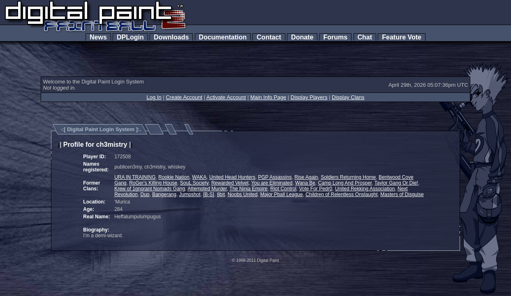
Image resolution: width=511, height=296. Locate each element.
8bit (221, 194)
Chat (365, 37)
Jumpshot (190, 194)
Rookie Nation (173, 177)
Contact (268, 37)
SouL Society (194, 183)
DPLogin (130, 37)
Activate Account (226, 97)
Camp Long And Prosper (345, 183)
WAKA (199, 177)
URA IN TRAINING (134, 177)
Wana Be (305, 183)
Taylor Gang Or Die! (396, 183)
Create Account (184, 97)
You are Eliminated (271, 183)
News (98, 37)
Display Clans (348, 97)
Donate (302, 37)
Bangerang (164, 194)
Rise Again (306, 177)
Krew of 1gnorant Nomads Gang (149, 189)
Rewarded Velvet (230, 183)
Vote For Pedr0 (316, 189)
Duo (145, 194)
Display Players (309, 97)
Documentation (222, 37)
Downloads (171, 37)
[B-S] (208, 194)
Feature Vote (401, 37)
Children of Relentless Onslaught (341, 194)
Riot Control (283, 189)
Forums (335, 37)
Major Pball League (281, 194)
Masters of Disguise (401, 194)
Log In (153, 97)
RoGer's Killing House (153, 183)
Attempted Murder (207, 189)
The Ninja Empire (248, 189)
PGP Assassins (275, 177)
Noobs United (243, 194)
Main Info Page (268, 97)
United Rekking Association (365, 189)
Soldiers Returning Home (348, 177)
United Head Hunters (232, 177)
